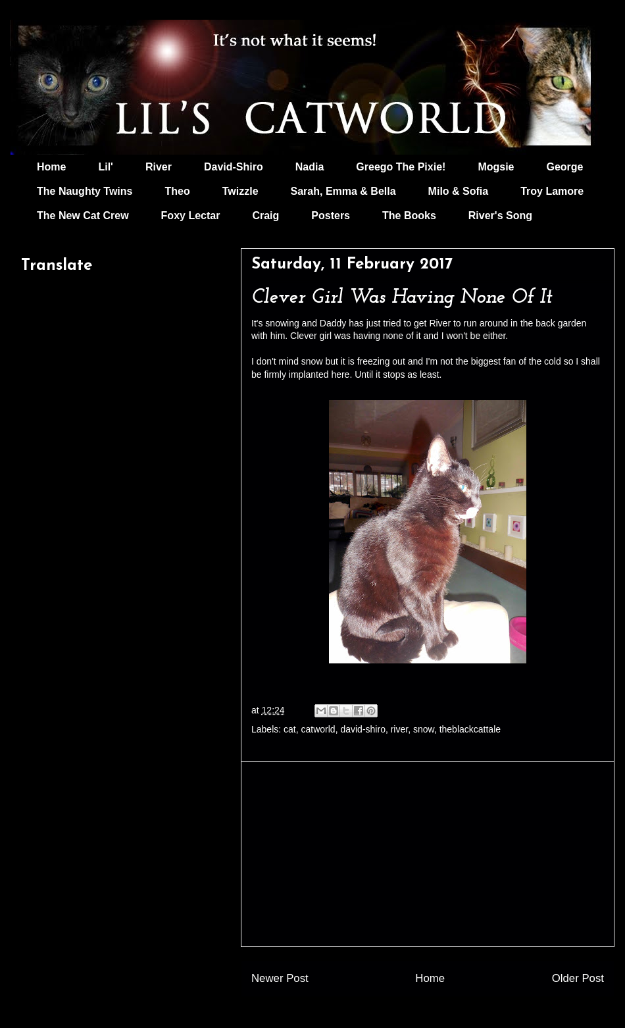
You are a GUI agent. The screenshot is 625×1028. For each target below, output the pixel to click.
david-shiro (362, 729)
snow (423, 729)
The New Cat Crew (83, 215)
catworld (318, 729)
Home (51, 166)
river (399, 729)
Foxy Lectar (190, 215)
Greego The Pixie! (400, 166)
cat (290, 729)
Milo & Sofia (458, 191)
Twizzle (240, 191)
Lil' (105, 166)
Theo (176, 191)
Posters (330, 215)
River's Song (500, 215)
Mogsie (496, 166)
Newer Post (280, 978)
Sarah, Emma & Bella (343, 191)
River (158, 166)
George (565, 166)
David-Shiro (233, 166)
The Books (409, 215)
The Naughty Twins (84, 191)
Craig (265, 215)
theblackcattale (470, 729)
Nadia (309, 166)
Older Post (578, 978)
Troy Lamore (552, 191)
